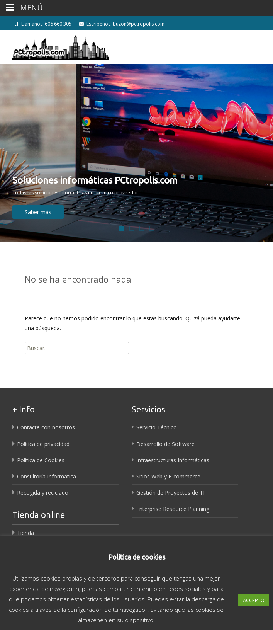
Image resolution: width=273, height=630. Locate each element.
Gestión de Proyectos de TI (170, 492)
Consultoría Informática (46, 476)
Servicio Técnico (156, 427)
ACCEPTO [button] (254, 600)
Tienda (25, 532)
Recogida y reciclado (42, 492)
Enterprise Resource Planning (172, 509)
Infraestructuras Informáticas (172, 460)
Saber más (38, 212)
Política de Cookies (40, 460)
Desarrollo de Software (165, 444)
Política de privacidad (43, 444)
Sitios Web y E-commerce (168, 476)
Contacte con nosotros (46, 427)
